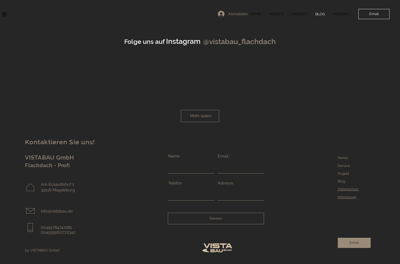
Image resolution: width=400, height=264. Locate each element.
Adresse (225, 183)
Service (344, 166)
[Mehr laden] (200, 116)
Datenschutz (348, 189)
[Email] (374, 14)
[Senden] (216, 218)
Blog (341, 181)
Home (343, 158)
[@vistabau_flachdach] (239, 41)
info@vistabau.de (57, 211)
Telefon (175, 183)
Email (223, 156)
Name (174, 156)
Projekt (343, 173)
